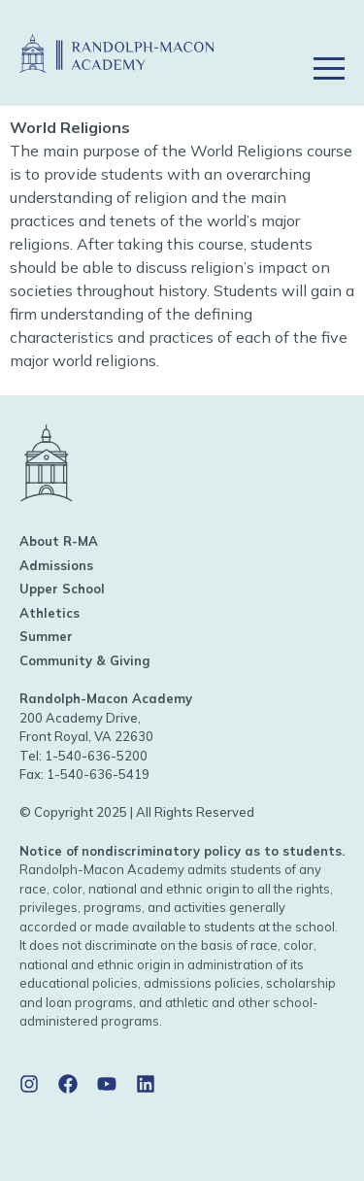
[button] (329, 41)
